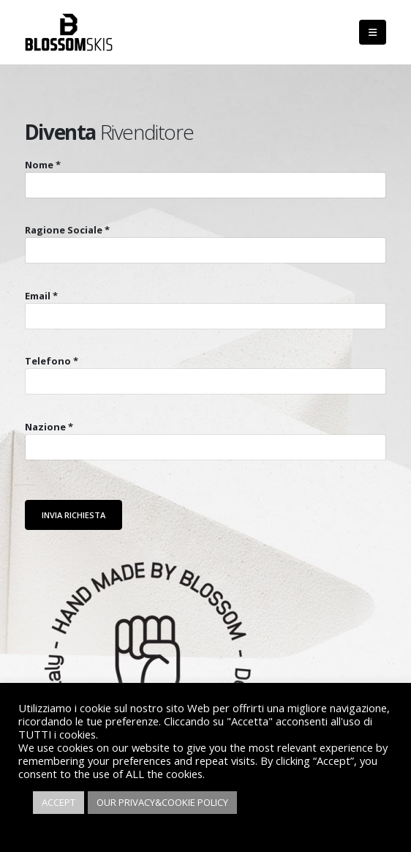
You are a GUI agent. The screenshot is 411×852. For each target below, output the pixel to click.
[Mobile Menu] (372, 32)
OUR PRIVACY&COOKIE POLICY (162, 802)
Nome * (43, 164)
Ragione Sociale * (67, 229)
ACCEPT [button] (58, 802)
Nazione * (49, 426)
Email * (41, 295)
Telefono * (51, 360)
